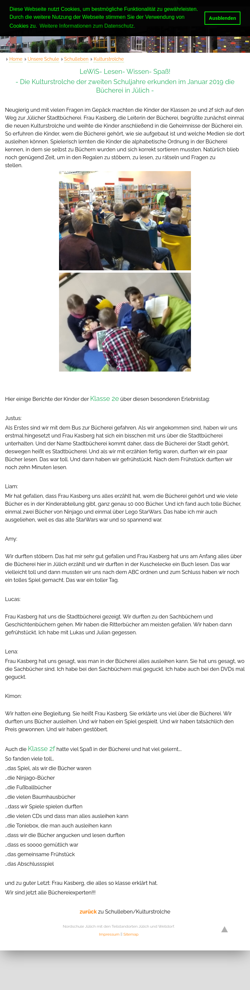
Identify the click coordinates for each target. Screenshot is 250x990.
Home (15, 59)
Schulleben (76, 59)
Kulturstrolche (109, 59)
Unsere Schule (43, 59)
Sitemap (131, 934)
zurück (89, 912)
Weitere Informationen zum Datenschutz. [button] (87, 26)
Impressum (109, 934)
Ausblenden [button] (222, 18)
